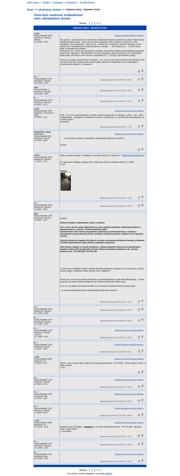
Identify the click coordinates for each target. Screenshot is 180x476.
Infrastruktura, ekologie (49, 9)
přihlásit (108, 473)
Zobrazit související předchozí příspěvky (129, 35)
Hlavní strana (33, 2)
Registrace (58, 2)
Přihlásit (46, 2)
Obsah (30, 9)
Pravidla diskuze (87, 2)
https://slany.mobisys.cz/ (133, 155)
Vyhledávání (71, 2)
